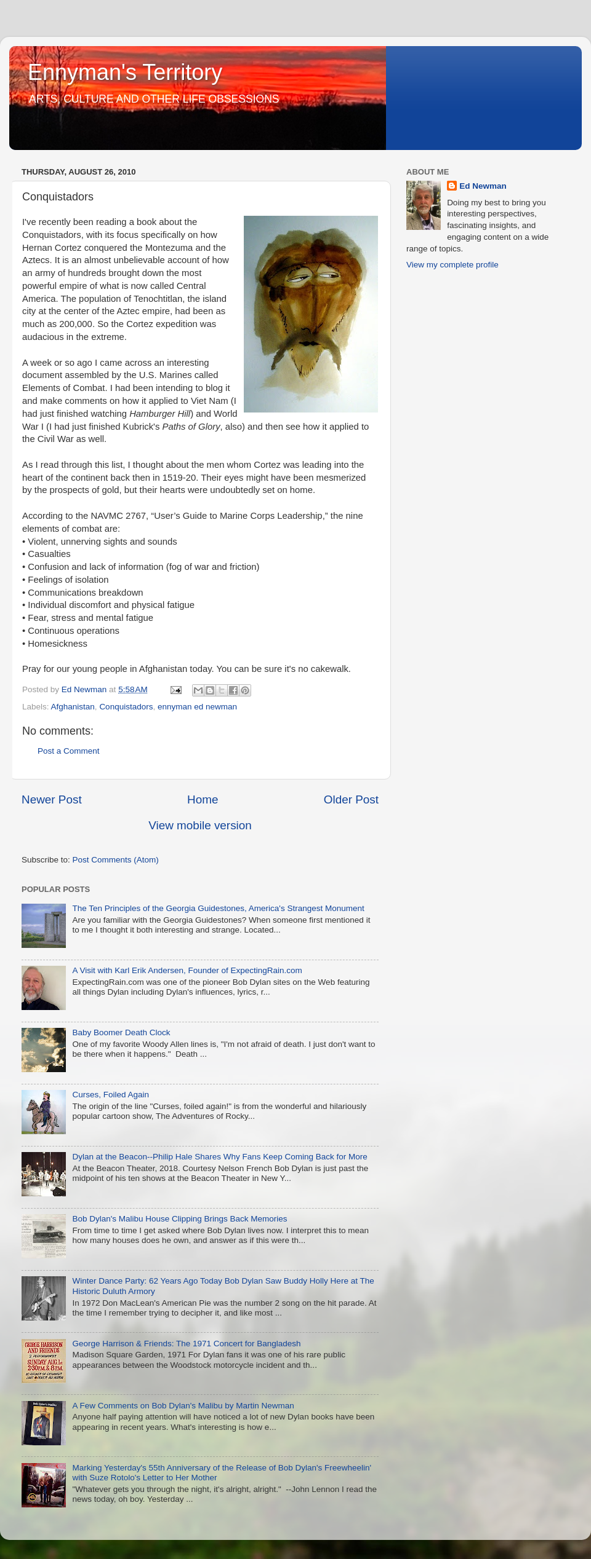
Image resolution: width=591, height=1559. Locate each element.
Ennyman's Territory (125, 72)
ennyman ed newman (197, 706)
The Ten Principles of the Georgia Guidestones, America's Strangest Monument (218, 908)
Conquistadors (126, 706)
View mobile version (200, 825)
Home (202, 799)
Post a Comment (69, 751)
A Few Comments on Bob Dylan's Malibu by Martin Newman (183, 1405)
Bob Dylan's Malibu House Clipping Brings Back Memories (179, 1218)
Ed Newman (483, 186)
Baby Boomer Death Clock (121, 1032)
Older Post (351, 799)
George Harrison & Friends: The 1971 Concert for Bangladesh (186, 1343)
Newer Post (52, 799)
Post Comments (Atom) (116, 859)
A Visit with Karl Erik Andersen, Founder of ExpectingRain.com (187, 970)
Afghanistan (73, 706)
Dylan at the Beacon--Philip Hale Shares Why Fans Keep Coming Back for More (219, 1156)
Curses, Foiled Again (110, 1094)
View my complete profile (452, 264)
